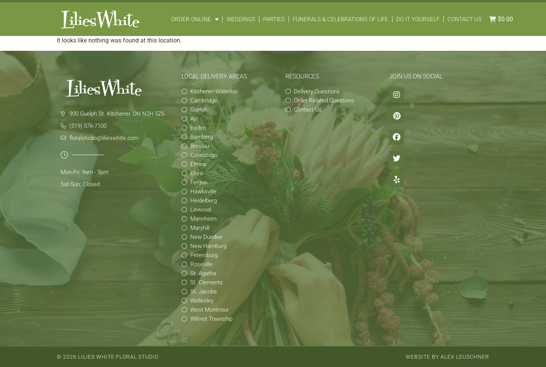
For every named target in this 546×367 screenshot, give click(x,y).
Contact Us (464, 19)
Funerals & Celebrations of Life (340, 19)
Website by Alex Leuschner (447, 357)
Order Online (194, 19)
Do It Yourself (417, 19)
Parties (274, 19)
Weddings (240, 19)
